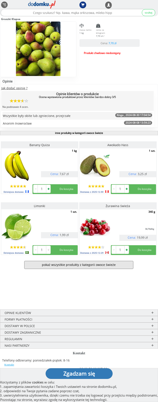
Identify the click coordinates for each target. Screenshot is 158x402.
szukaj (148, 12)
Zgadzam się (79, 373)
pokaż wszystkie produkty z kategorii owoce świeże (79, 265)
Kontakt (9, 364)
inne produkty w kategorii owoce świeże (79, 133)
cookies (37, 382)
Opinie (7, 81)
